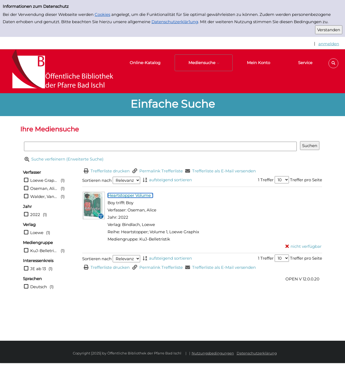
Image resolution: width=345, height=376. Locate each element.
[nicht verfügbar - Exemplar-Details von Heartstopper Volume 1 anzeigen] (303, 246)
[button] (333, 63)
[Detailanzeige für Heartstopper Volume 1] (130, 195)
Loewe (36, 232)
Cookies (102, 14)
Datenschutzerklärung (257, 353)
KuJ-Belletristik (44, 250)
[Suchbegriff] (160, 146)
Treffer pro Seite (306, 179)
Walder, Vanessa (44, 196)
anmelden (328, 43)
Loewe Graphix (44, 180)
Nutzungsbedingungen (213, 353)
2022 (35, 214)
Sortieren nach (97, 180)
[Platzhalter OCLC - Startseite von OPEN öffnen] (59, 71)
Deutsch (38, 286)
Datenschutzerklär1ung (174, 21)
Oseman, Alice (44, 188)
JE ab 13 (38, 268)
